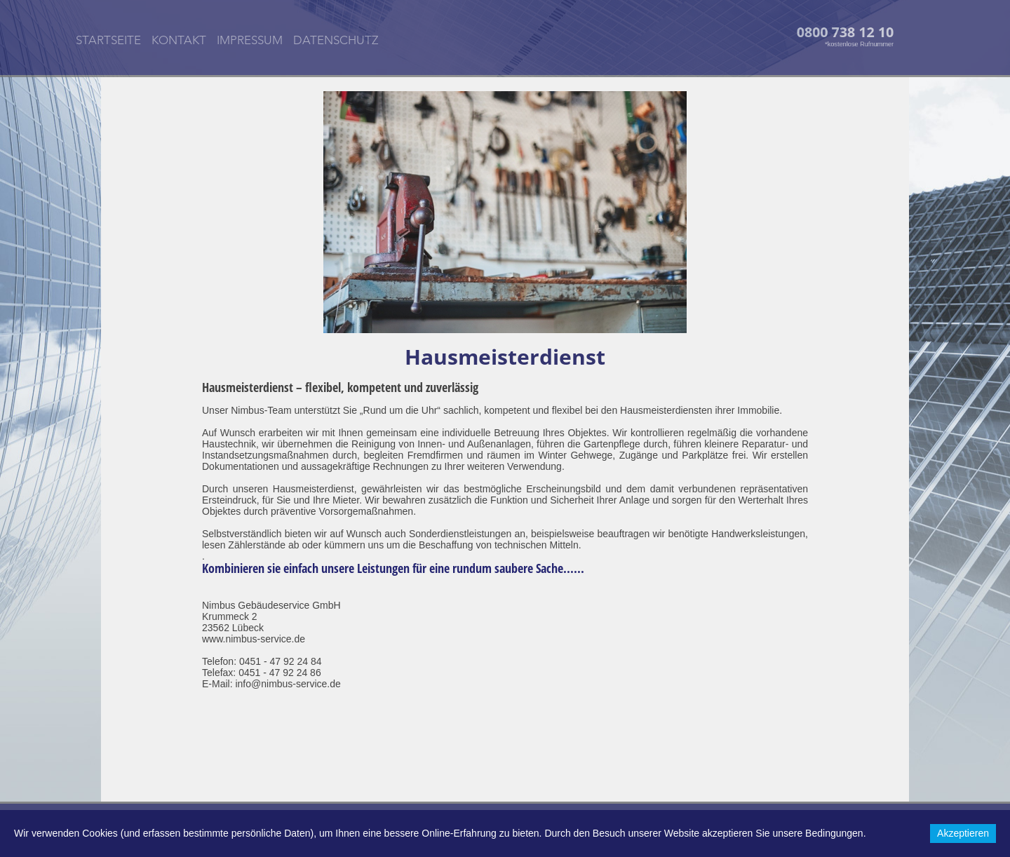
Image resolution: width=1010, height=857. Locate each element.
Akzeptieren (963, 833)
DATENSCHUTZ (335, 41)
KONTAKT (179, 41)
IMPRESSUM (250, 41)
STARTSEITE (108, 41)
